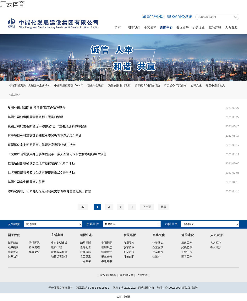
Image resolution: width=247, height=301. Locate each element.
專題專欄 (106, 261)
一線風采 (85, 261)
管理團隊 (34, 242)
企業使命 (157, 242)
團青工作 (186, 256)
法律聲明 (142, 274)
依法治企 (14, 94)
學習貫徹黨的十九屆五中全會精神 (29, 85)
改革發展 (129, 247)
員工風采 (85, 256)
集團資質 (13, 251)
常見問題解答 (108, 274)
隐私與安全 (126, 274)
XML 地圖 (123, 296)
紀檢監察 (186, 247)
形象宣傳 (106, 256)
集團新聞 (106, 242)
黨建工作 (186, 242)
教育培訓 (215, 247)
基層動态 (106, 247)
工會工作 (186, 251)
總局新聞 (85, 242)
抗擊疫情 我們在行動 (147, 85)
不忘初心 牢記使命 (175, 85)
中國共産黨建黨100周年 (68, 85)
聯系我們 (13, 256)
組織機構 (13, 247)
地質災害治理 (59, 256)
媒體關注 (106, 251)
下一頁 (147, 206)
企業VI (156, 256)
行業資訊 (85, 251)
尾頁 (163, 206)
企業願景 (157, 247)
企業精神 (157, 251)
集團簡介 (13, 242)
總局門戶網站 (153, 16)
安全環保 (129, 251)
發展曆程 (34, 247)
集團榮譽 (34, 251)
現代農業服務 (59, 251)
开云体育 (12, 4)
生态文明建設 (59, 242)
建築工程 (56, 247)
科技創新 (129, 256)
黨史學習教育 (95, 85)
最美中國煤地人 (215, 85)
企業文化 (196, 85)
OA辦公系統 (179, 16)
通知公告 (85, 247)
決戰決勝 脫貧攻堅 (119, 85)
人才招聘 (215, 242)
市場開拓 (129, 242)
